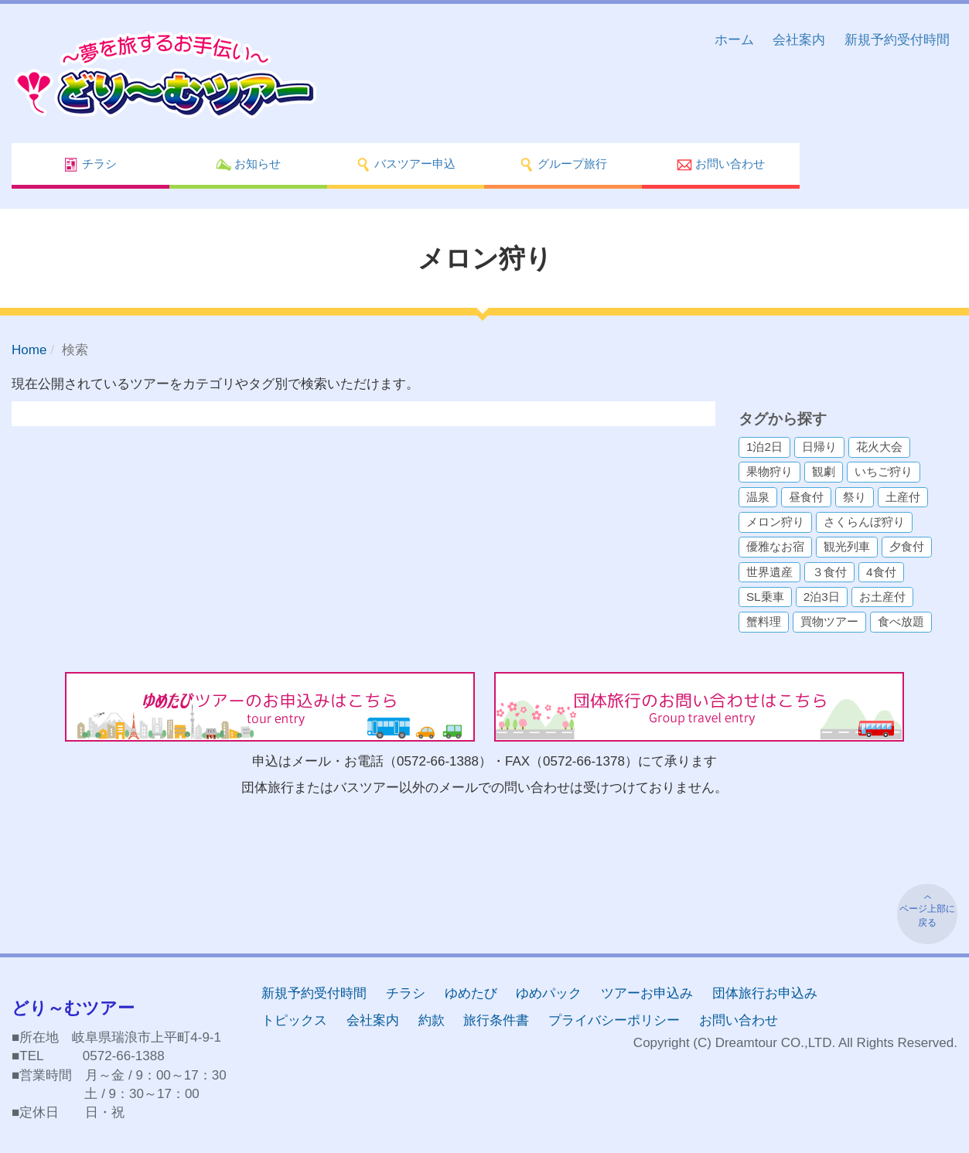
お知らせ (248, 164)
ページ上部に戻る (927, 915)
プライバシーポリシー (614, 1020)
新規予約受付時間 (897, 39)
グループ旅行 (563, 164)
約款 (431, 1020)
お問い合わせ (721, 164)
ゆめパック (549, 993)
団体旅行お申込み (764, 993)
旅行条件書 (496, 1020)
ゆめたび (471, 993)
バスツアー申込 (405, 164)
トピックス (294, 1020)
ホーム (734, 39)
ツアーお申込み (647, 993)
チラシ (90, 164)
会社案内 (799, 39)
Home (29, 350)
